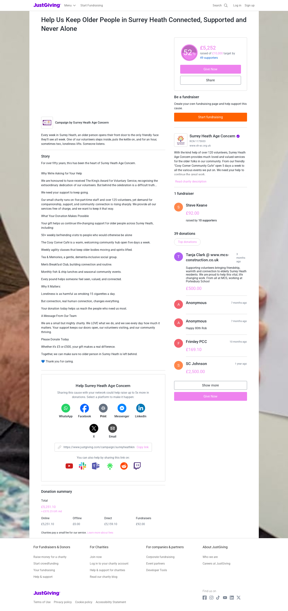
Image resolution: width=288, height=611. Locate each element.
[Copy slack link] (82, 466)
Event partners (155, 563)
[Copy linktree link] (109, 467)
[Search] (220, 5)
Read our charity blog (103, 577)
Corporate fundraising (160, 557)
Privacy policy (63, 602)
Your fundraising (44, 570)
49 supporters (209, 57)
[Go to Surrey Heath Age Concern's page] (180, 140)
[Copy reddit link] (124, 466)
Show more (214, 386)
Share (210, 80)
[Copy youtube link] (69, 466)
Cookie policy (83, 602)
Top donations (187, 242)
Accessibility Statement (111, 602)
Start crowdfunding (45, 563)
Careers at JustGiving (216, 563)
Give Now (211, 69)
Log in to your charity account (109, 563)
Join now (96, 557)
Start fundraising (210, 117)
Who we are (210, 557)
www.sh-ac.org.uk (200, 145)
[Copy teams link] (95, 466)
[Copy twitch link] (137, 466)
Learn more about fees (100, 532)
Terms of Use (42, 602)
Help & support (43, 577)
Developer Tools (156, 570)
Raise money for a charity (49, 557)
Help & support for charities (107, 570)
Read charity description (190, 181)
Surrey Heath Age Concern (91, 122)
